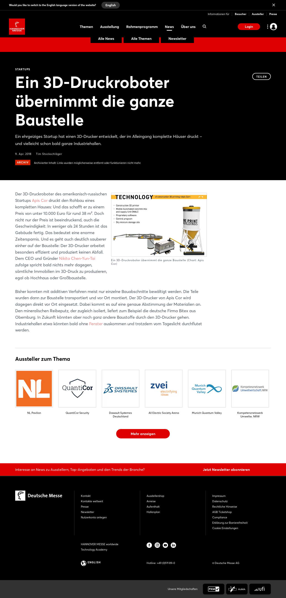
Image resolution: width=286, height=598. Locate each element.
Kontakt (85, 496)
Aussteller (258, 14)
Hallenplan (153, 512)
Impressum (219, 496)
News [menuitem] (169, 26)
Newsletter (177, 38)
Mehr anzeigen (143, 433)
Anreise (151, 501)
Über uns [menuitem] (188, 26)
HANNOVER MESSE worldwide (99, 544)
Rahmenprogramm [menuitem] (142, 26)
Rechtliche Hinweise (224, 506)
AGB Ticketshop (222, 512)
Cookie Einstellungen (225, 528)
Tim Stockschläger (49, 154)
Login (249, 27)
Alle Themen (141, 38)
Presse (273, 14)
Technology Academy (94, 549)
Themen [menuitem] (86, 26)
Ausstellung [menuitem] (109, 26)
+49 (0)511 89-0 (166, 563)
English (110, 5)
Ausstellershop (155, 496)
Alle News (106, 38)
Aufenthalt (153, 506)
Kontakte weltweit (92, 501)
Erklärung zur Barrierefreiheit (230, 522)
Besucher (240, 14)
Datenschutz (220, 501)
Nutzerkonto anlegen (94, 517)
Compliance (219, 517)
